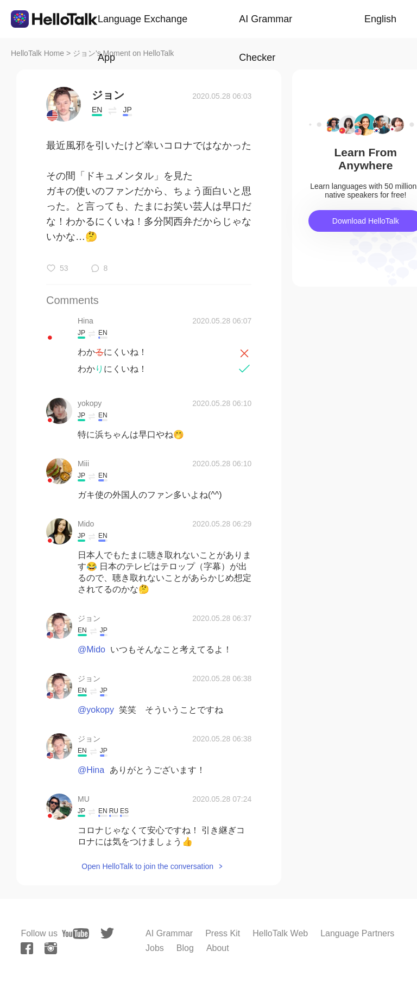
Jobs (155, 948)
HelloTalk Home (37, 53)
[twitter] (107, 933)
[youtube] (75, 933)
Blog (185, 948)
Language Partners (357, 933)
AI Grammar (169, 933)
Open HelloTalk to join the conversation (147, 866)
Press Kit (222, 933)
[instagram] (51, 948)
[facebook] (27, 948)
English (380, 19)
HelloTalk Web (280, 933)
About (217, 948)
